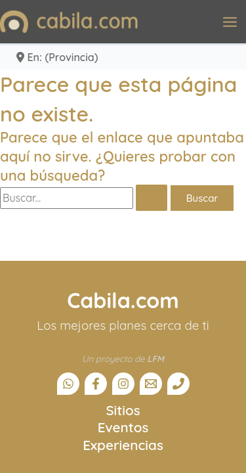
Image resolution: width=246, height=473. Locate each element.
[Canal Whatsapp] (68, 383)
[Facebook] (96, 383)
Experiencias (123, 444)
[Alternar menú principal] (230, 22)
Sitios (123, 409)
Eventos (123, 427)
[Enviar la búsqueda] (151, 198)
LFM (155, 358)
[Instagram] (123, 383)
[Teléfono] (178, 383)
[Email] (151, 383)
